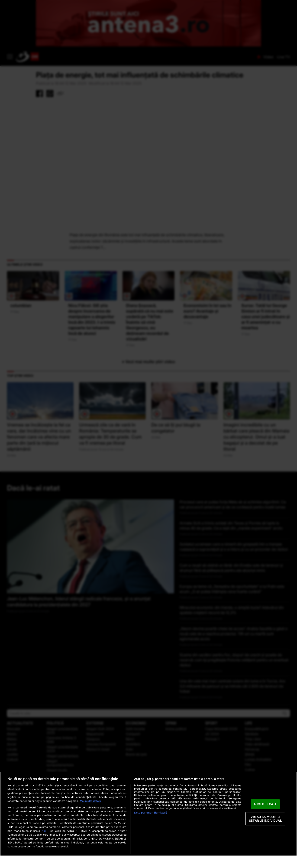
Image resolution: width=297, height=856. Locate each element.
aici (44, 831)
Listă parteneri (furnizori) (150, 812)
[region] (148, 814)
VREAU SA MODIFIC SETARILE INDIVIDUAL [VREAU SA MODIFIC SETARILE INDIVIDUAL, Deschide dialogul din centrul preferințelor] (265, 818)
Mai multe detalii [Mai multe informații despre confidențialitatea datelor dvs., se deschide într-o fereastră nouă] (90, 801)
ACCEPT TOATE (265, 804)
